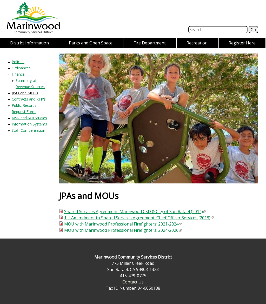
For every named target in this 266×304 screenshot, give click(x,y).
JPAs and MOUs (25, 92)
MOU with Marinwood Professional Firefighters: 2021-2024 (123, 224)
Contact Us (133, 282)
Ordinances (21, 67)
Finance (18, 74)
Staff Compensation (28, 130)
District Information (29, 43)
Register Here (242, 43)
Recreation (197, 43)
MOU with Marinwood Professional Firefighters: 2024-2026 (123, 230)
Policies (18, 61)
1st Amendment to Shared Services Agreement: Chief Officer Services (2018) (139, 218)
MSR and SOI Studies (29, 117)
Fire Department (150, 43)
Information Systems (29, 124)
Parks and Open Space (90, 43)
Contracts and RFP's (29, 99)
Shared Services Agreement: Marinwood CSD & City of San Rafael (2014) (135, 211)
